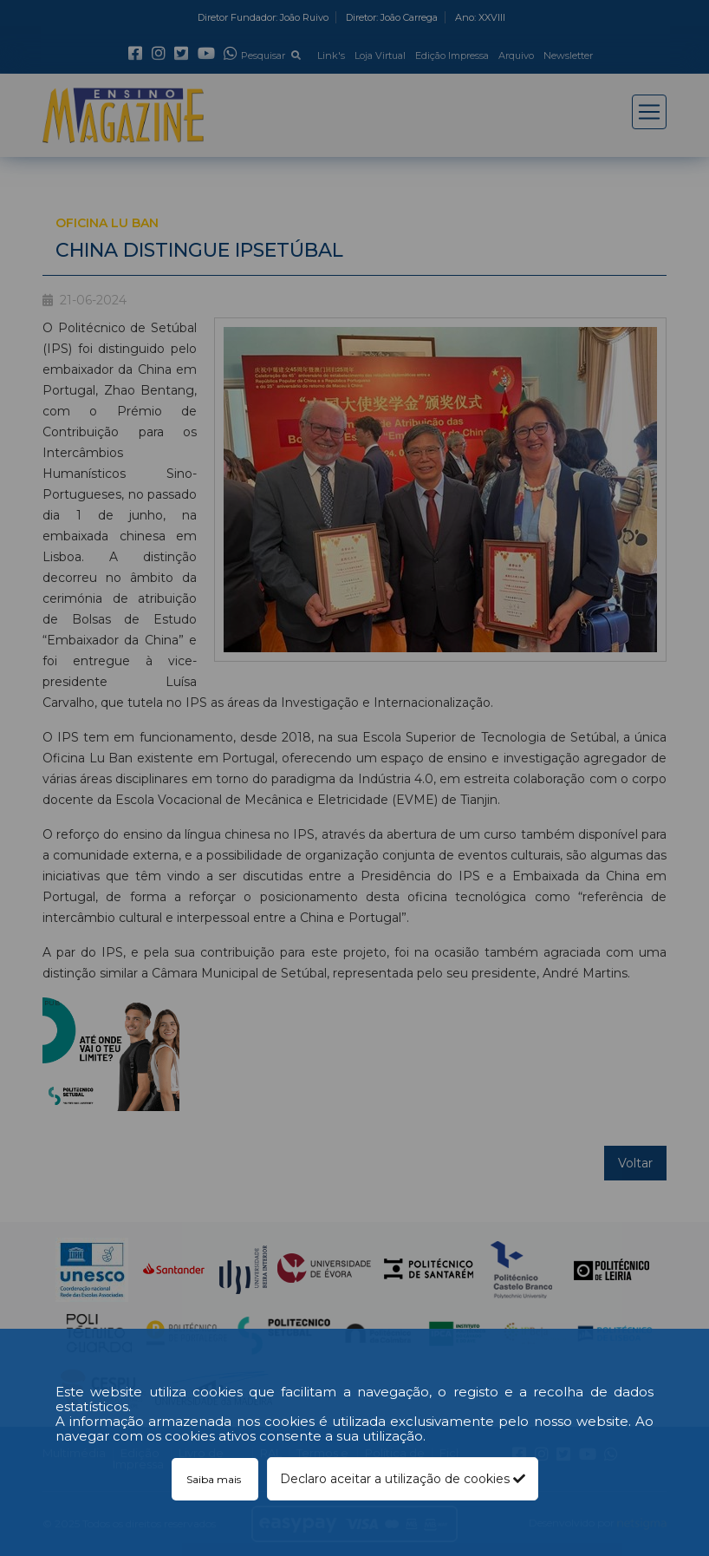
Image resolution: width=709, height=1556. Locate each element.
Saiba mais (215, 1479)
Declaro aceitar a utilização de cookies (402, 1479)
